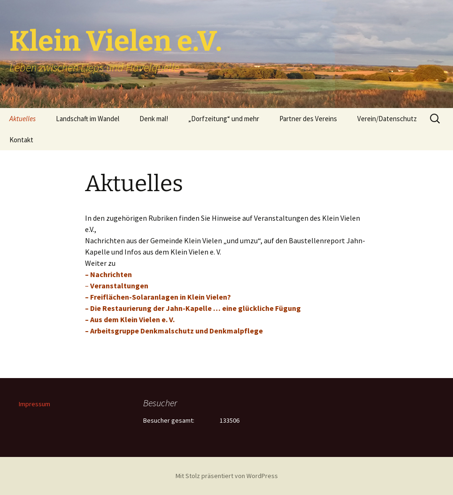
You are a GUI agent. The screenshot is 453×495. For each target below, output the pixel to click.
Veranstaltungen (119, 285)
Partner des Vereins (308, 118)
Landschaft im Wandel (87, 118)
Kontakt (21, 139)
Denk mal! (153, 118)
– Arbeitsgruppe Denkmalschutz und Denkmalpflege (174, 330)
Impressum (34, 404)
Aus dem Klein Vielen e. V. (132, 319)
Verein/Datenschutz (387, 118)
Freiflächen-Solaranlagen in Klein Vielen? (160, 297)
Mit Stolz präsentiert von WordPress (227, 476)
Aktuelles (22, 118)
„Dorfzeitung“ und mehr (223, 118)
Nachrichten (111, 274)
